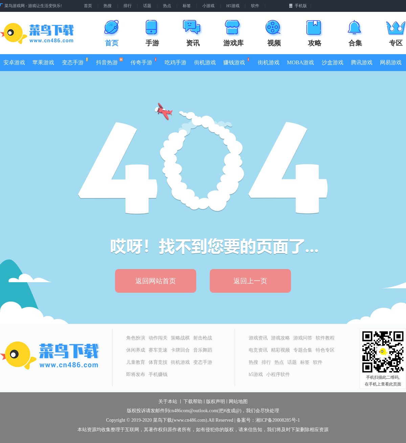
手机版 (298, 5)
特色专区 (325, 350)
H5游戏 (233, 5)
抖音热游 (109, 61)
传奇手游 (143, 61)
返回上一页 (250, 281)
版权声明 (215, 402)
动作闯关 (158, 337)
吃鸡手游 (175, 62)
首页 (88, 5)
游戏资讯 (258, 337)
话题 (147, 5)
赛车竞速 (158, 350)
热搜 (108, 5)
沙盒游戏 (332, 62)
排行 (127, 5)
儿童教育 (135, 362)
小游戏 (208, 5)
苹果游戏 (43, 62)
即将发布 (135, 374)
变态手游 (74, 61)
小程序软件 (278, 374)
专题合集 (302, 350)
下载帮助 (192, 402)
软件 (255, 5)
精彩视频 (280, 350)
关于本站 (167, 402)
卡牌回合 (180, 350)
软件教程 (325, 337)
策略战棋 (180, 337)
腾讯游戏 (362, 62)
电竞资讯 (258, 350)
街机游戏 (205, 62)
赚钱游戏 (236, 61)
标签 (187, 5)
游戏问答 (302, 337)
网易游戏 (391, 62)
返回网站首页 (155, 281)
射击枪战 (202, 337)
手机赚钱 (158, 374)
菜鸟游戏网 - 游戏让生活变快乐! (33, 5)
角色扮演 (135, 337)
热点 (167, 5)
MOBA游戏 (300, 62)
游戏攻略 (280, 337)
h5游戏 (256, 374)
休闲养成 (135, 350)
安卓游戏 (14, 62)
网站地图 (238, 402)
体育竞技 (158, 362)
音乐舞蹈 (202, 350)
